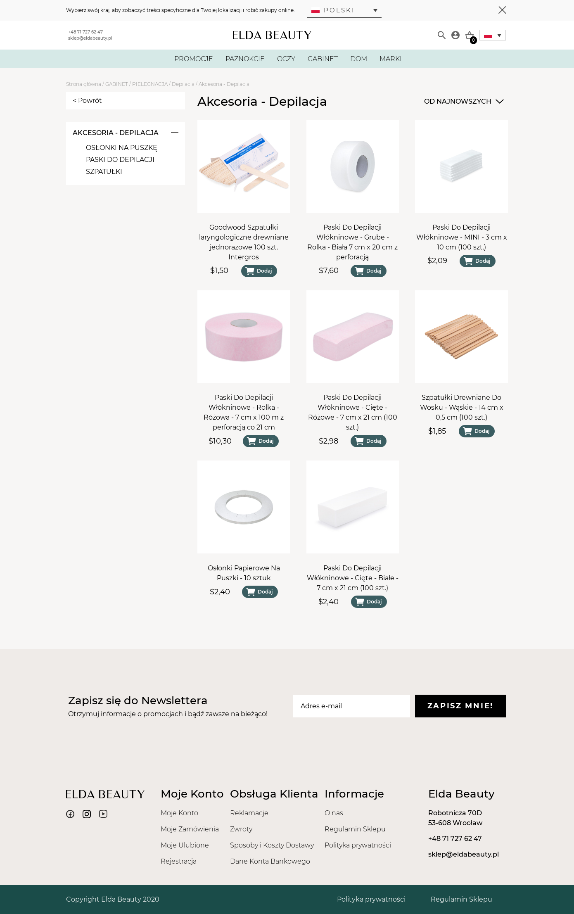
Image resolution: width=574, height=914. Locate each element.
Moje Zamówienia (190, 829)
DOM (358, 59)
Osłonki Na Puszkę (121, 148)
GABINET (323, 59)
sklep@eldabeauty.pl (90, 38)
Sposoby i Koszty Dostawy (272, 845)
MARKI (391, 59)
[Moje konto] (455, 35)
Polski (333, 10)
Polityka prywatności (358, 845)
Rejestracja (179, 861)
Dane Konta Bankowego (270, 861)
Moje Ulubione (185, 845)
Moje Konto (179, 813)
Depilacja (183, 84)
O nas (334, 813)
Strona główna (83, 84)
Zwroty (241, 829)
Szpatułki (104, 172)
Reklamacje (249, 813)
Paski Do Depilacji (120, 160)
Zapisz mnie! (460, 705)
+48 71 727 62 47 (85, 32)
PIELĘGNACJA (150, 84)
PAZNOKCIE (245, 59)
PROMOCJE (193, 59)
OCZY (286, 59)
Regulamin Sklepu (355, 829)
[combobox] (463, 101)
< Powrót (87, 100)
